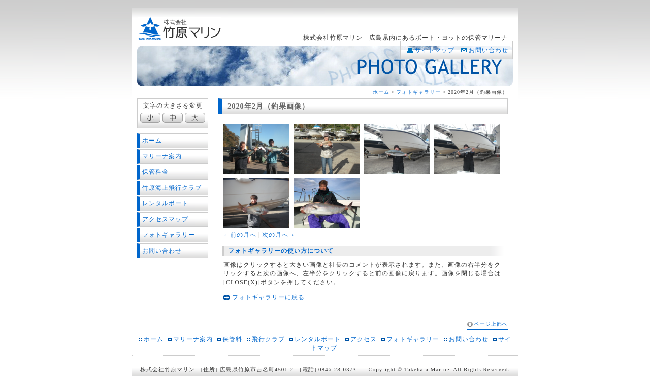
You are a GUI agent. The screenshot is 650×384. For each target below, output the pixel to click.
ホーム (381, 92)
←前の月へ (239, 234)
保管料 (232, 339)
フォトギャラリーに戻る (268, 297)
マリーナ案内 (162, 156)
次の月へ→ (278, 234)
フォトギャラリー (418, 92)
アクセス (363, 339)
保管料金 (155, 172)
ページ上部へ (491, 324)
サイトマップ (434, 50)
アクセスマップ (165, 219)
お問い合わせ (488, 50)
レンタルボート (165, 203)
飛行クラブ (268, 339)
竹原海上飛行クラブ (172, 187)
